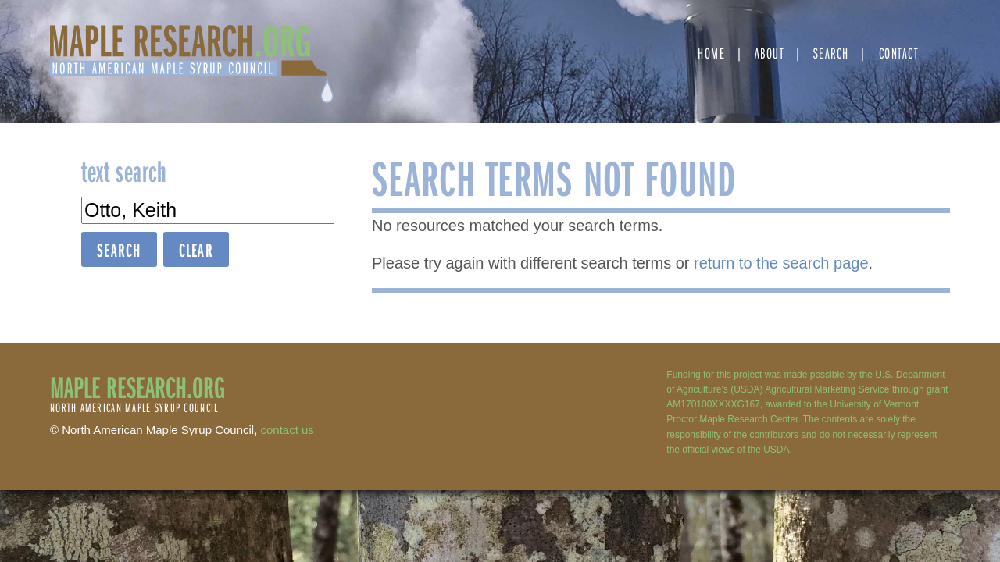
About (769, 52)
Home (711, 52)
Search (831, 52)
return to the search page (781, 263)
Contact (899, 52)
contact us (287, 429)
